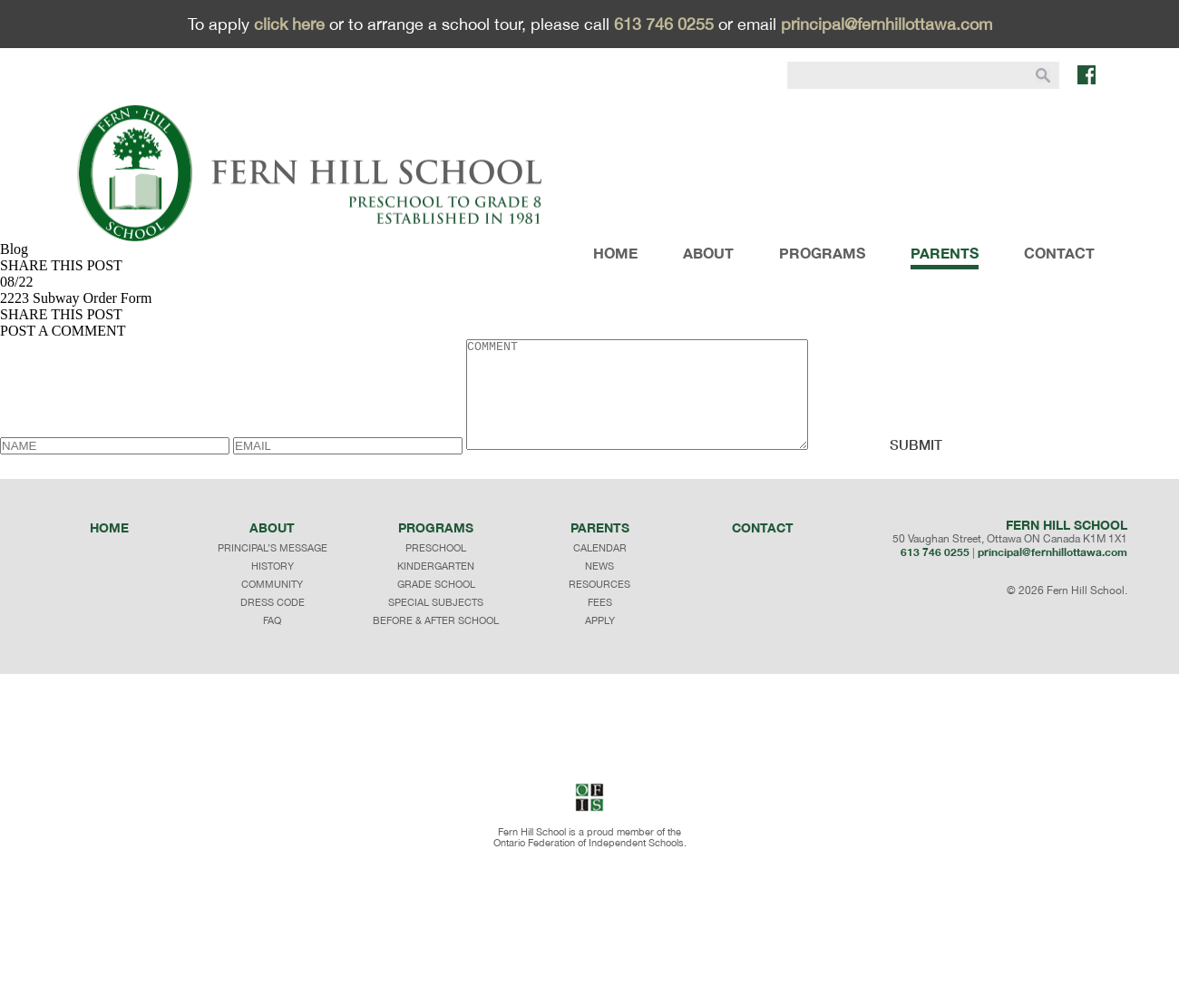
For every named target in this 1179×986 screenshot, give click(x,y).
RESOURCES (599, 605)
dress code (272, 624)
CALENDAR (600, 569)
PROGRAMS (822, 252)
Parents (599, 549)
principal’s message (272, 569)
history (272, 587)
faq (272, 642)
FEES (600, 624)
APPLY (600, 642)
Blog (14, 249)
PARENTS (945, 252)
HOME (615, 252)
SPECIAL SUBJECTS (435, 624)
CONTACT (1059, 252)
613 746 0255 (664, 24)
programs (435, 549)
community (272, 605)
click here (289, 24)
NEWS (599, 587)
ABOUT (708, 252)
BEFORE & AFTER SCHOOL (436, 642)
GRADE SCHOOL (436, 605)
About (272, 549)
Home (109, 549)
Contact (763, 549)
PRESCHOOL (435, 569)
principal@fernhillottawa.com (886, 24)
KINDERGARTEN (435, 587)
